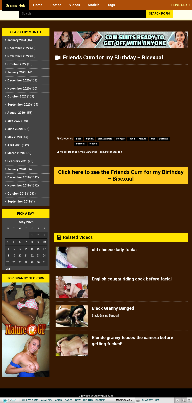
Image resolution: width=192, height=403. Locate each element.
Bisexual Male (105, 138)
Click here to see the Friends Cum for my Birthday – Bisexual (121, 175)
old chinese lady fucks (114, 249)
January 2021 (16, 72)
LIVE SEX (180, 5)
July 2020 (13, 121)
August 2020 (16, 112)
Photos (55, 5)
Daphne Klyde (76, 151)
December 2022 (18, 48)
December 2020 (18, 80)
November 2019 (18, 185)
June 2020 (14, 129)
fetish (132, 138)
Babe (78, 138)
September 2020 (18, 104)
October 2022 (16, 64)
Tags (111, 5)
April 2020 (14, 145)
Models (93, 5)
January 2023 (16, 40)
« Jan (7, 269)
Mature (142, 138)
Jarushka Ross (95, 151)
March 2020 (15, 153)
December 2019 (18, 177)
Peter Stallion (113, 151)
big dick (89, 138)
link (188, 345)
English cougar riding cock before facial (132, 279)
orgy (152, 138)
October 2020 (16, 96)
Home (37, 5)
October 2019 (16, 193)
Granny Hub (15, 5)
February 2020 (17, 161)
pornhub (163, 138)
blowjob (120, 138)
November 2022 (18, 56)
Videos (74, 5)
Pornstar (80, 143)
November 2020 (18, 88)
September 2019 (18, 201)
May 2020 (13, 137)
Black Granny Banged (113, 308)
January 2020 (16, 169)
